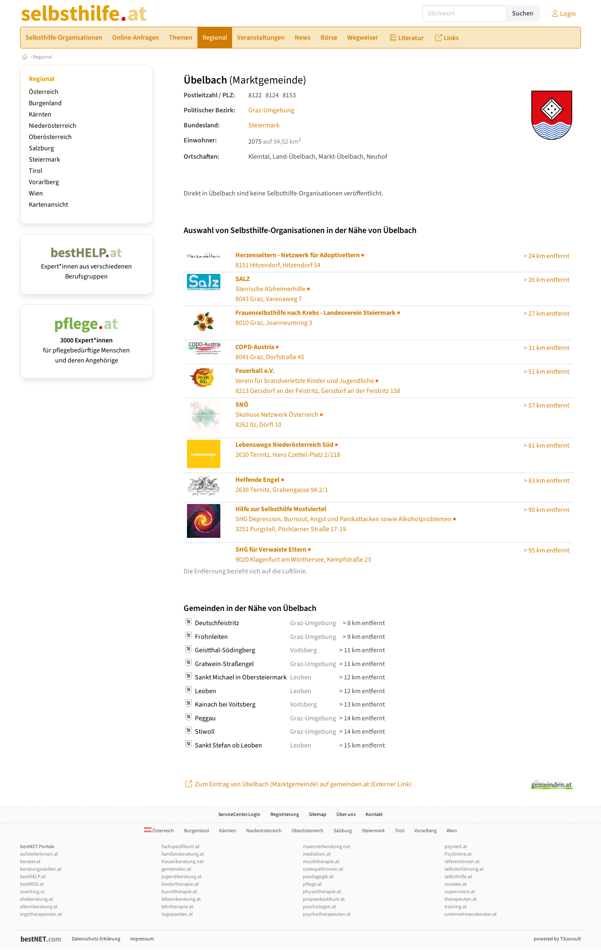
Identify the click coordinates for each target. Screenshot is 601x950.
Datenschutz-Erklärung (96, 938)
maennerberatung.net (326, 846)
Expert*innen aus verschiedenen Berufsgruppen (86, 266)
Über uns (346, 814)
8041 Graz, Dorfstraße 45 (269, 352)
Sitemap (317, 814)
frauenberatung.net (183, 861)
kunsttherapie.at (179, 891)
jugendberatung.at (182, 876)
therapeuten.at (460, 899)
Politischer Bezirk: (209, 110)
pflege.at (312, 884)
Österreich (43, 91)
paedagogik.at (318, 876)
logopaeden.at (177, 914)
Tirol (35, 170)
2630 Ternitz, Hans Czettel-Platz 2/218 (287, 449)
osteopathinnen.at (323, 869)
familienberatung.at (183, 854)
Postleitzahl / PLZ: (209, 95)
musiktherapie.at (321, 861)
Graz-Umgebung (271, 110)
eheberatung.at (36, 899)
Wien (36, 193)
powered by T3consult (557, 938)
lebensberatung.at (181, 899)
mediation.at (317, 854)
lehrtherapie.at (177, 906)
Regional (42, 57)
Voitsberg (303, 650)
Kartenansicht (48, 204)
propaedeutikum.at (324, 899)
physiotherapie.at (322, 891)
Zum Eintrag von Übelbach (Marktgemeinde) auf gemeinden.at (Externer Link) (298, 784)
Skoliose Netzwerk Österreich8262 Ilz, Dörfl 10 (279, 414)
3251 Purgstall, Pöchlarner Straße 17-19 (346, 519)
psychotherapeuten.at (327, 914)
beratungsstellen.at (40, 869)
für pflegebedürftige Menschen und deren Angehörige (86, 345)
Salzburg (41, 148)
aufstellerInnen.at (39, 854)
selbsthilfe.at (458, 876)
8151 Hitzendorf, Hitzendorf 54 (300, 260)
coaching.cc (32, 891)
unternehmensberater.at (470, 914)
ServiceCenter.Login (239, 814)
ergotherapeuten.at (41, 914)
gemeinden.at (176, 869)
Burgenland (45, 103)
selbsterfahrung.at (464, 869)
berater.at (30, 861)
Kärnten (40, 114)
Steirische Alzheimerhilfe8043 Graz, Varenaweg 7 (273, 289)
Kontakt (374, 814)
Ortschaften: (201, 156)
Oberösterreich (50, 137)
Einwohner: (200, 140)
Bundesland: (202, 125)
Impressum (142, 938)
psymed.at (455, 846)
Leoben (300, 677)
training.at (455, 906)
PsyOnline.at (458, 854)
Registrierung (284, 814)
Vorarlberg (44, 182)
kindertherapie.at (180, 884)
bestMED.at (32, 884)
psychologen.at (319, 906)
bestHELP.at (32, 876)
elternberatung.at (39, 906)
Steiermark (44, 159)
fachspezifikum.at (180, 846)
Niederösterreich (52, 125)
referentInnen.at (462, 861)
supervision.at (459, 891)
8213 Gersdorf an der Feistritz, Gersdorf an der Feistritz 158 (317, 380)
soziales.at (455, 884)
